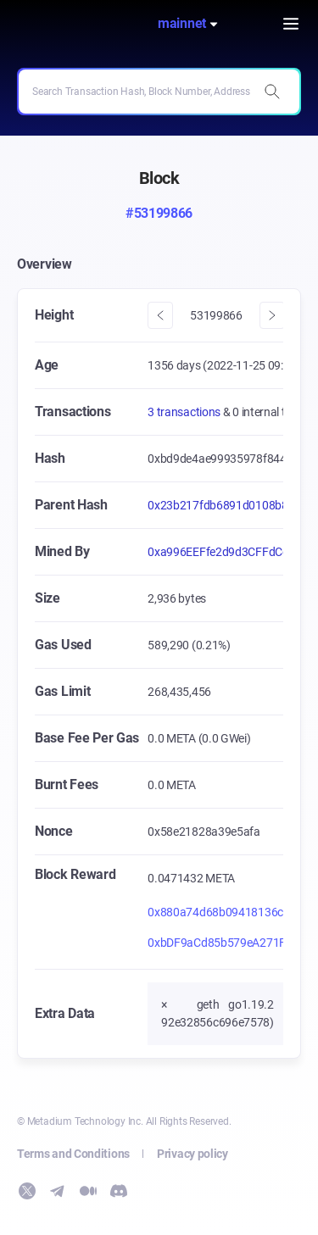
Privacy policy (192, 1153)
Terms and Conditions (73, 1153)
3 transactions (185, 412)
